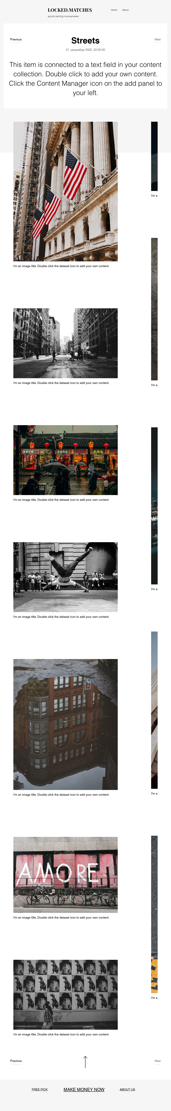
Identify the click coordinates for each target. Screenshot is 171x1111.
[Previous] (17, 39)
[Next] (155, 39)
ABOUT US (127, 1089)
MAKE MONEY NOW (84, 1089)
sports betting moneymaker (63, 16)
